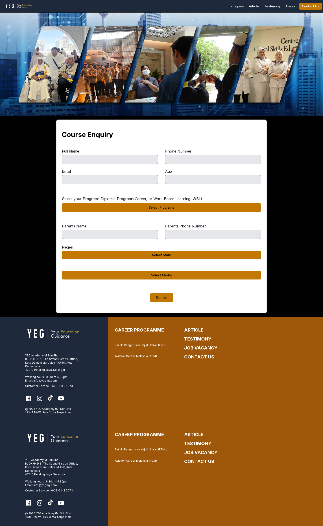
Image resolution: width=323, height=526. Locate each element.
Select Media (161, 275)
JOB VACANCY (201, 348)
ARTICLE (193, 330)
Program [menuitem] (237, 6)
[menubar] (161, 6)
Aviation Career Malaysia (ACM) (136, 356)
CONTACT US (199, 357)
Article (254, 6)
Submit (162, 297)
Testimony (272, 6)
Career (291, 6)
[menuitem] (254, 6)
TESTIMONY (198, 339)
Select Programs (161, 207)
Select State (161, 255)
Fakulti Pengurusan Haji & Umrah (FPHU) (141, 345)
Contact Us (310, 6)
